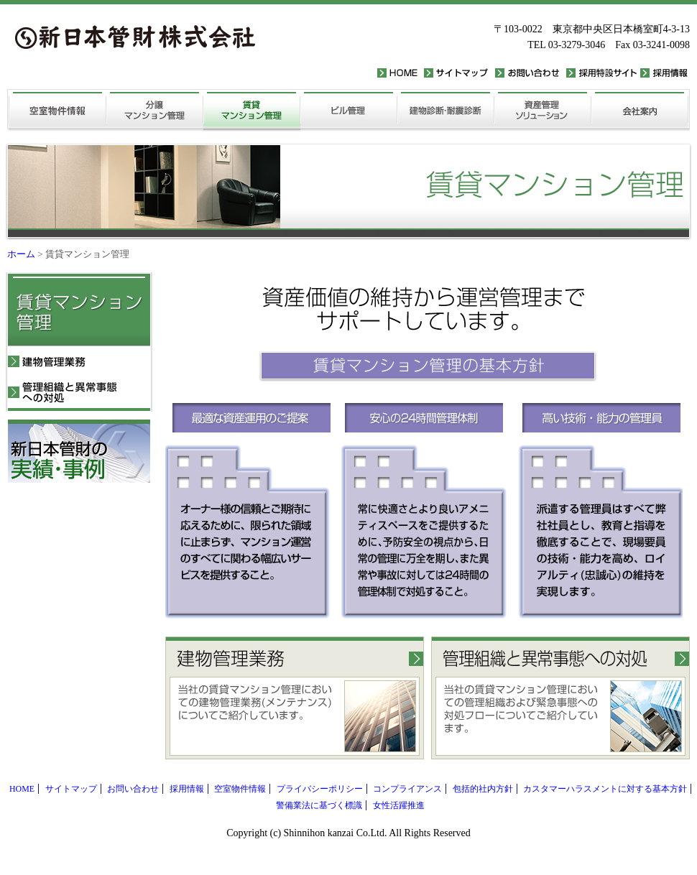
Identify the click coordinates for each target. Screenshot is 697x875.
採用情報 (187, 789)
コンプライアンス (407, 789)
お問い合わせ (133, 789)
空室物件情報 (240, 789)
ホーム (21, 254)
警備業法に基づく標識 (319, 805)
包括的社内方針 (483, 789)
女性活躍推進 (399, 805)
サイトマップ (71, 789)
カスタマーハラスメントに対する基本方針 (605, 789)
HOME (21, 789)
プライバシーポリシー (320, 789)
